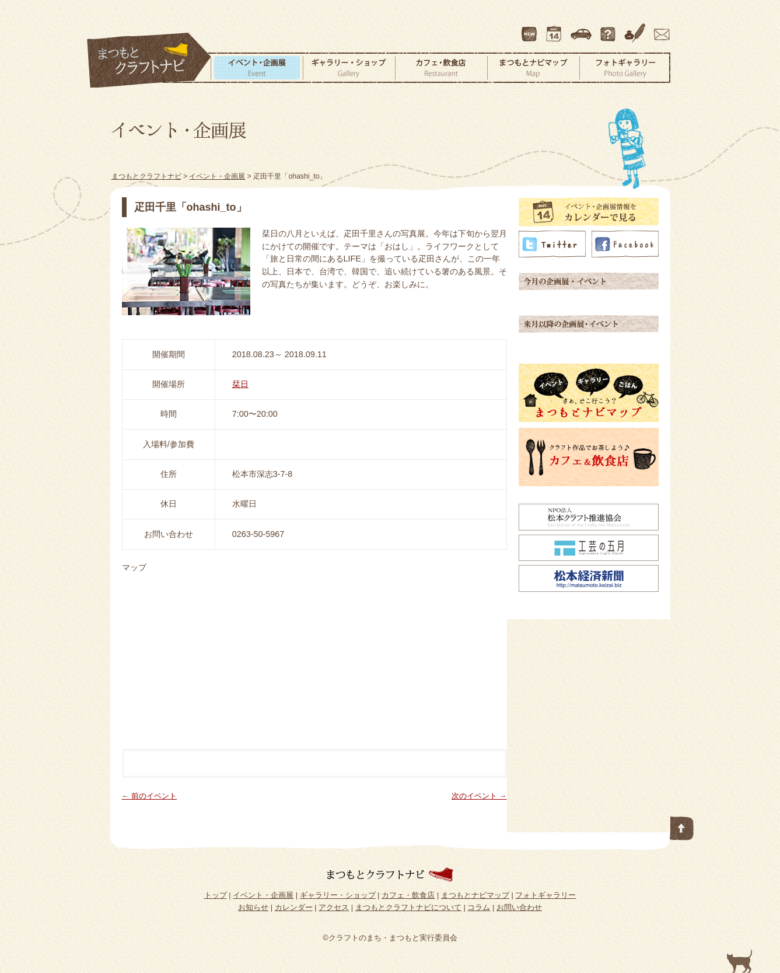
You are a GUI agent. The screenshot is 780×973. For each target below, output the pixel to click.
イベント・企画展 (257, 67)
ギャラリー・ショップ (349, 67)
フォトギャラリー (624, 67)
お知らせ (253, 907)
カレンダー (556, 29)
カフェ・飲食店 (441, 67)
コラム (636, 29)
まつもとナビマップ (533, 67)
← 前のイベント (149, 795)
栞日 (240, 384)
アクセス (582, 29)
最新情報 (529, 29)
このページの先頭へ (682, 826)
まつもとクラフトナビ (149, 61)
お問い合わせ (659, 29)
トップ (215, 895)
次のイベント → (479, 795)
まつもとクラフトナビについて (609, 29)
